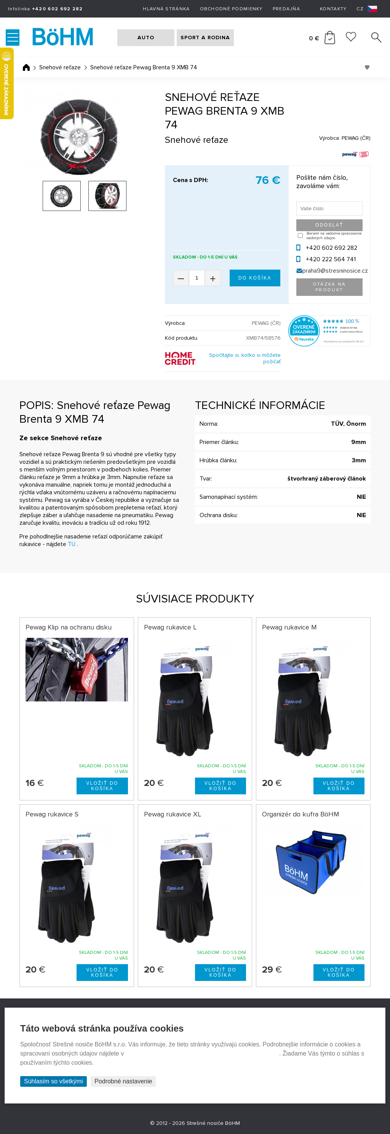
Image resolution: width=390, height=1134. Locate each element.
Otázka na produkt (329, 287)
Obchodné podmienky (231, 9)
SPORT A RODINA (205, 37)
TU (71, 544)
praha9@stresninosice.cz (335, 271)
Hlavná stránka (166, 9)
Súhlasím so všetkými (53, 1081)
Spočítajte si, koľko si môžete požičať (245, 358)
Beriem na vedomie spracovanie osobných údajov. (334, 235)
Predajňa (286, 9)
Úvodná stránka (26, 67)
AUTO (145, 37)
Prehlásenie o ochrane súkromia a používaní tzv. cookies (202, 1053)
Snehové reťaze (60, 67)
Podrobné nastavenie (123, 1081)
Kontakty (333, 9)
